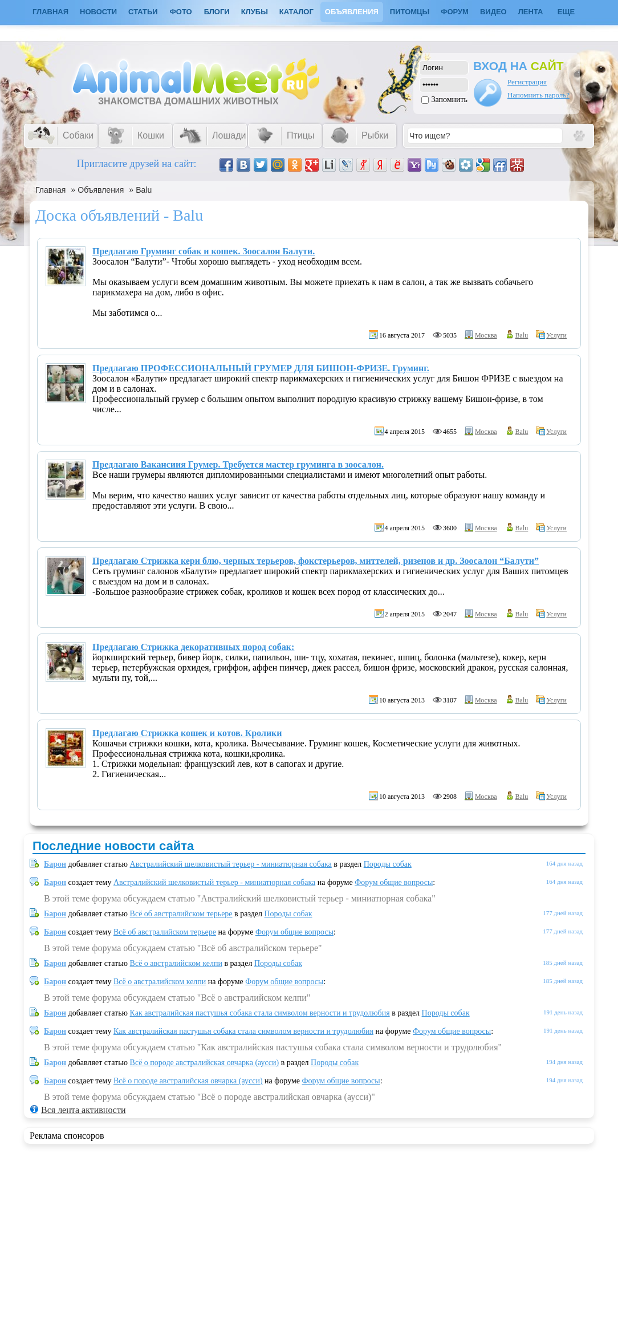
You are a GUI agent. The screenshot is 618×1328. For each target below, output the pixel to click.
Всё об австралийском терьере (181, 913)
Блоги (217, 11)
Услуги (556, 335)
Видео (493, 11)
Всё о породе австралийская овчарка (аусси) (204, 1062)
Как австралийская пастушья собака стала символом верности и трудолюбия (260, 1013)
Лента (530, 11)
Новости (98, 11)
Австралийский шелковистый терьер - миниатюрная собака (231, 864)
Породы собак (388, 864)
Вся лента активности (83, 1110)
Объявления (352, 11)
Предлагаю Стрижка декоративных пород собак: (193, 647)
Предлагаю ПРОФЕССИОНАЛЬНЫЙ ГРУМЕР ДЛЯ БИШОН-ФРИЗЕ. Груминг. (260, 368)
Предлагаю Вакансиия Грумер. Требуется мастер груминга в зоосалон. (238, 464)
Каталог (296, 11)
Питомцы (409, 11)
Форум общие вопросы (394, 882)
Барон (55, 864)
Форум (455, 11)
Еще (566, 11)
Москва (486, 335)
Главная (50, 189)
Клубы (254, 11)
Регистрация (527, 82)
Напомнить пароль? (538, 95)
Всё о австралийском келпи (176, 963)
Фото (181, 11)
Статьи (143, 11)
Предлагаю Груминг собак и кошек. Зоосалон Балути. (203, 251)
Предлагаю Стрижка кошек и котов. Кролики (187, 733)
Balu (144, 189)
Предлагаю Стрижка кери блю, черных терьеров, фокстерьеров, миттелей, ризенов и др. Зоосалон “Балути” (315, 561)
